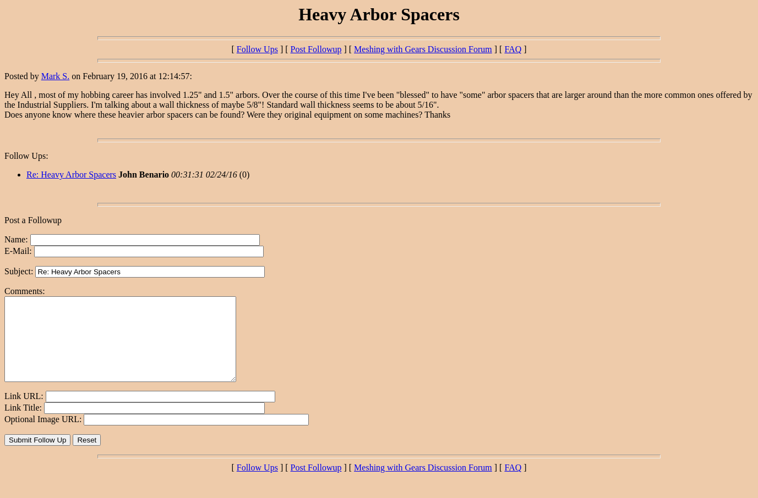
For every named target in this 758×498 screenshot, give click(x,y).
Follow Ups (257, 49)
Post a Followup (33, 220)
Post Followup (316, 49)
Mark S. (55, 76)
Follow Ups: (26, 156)
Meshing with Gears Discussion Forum (423, 49)
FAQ (512, 49)
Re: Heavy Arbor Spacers (71, 174)
